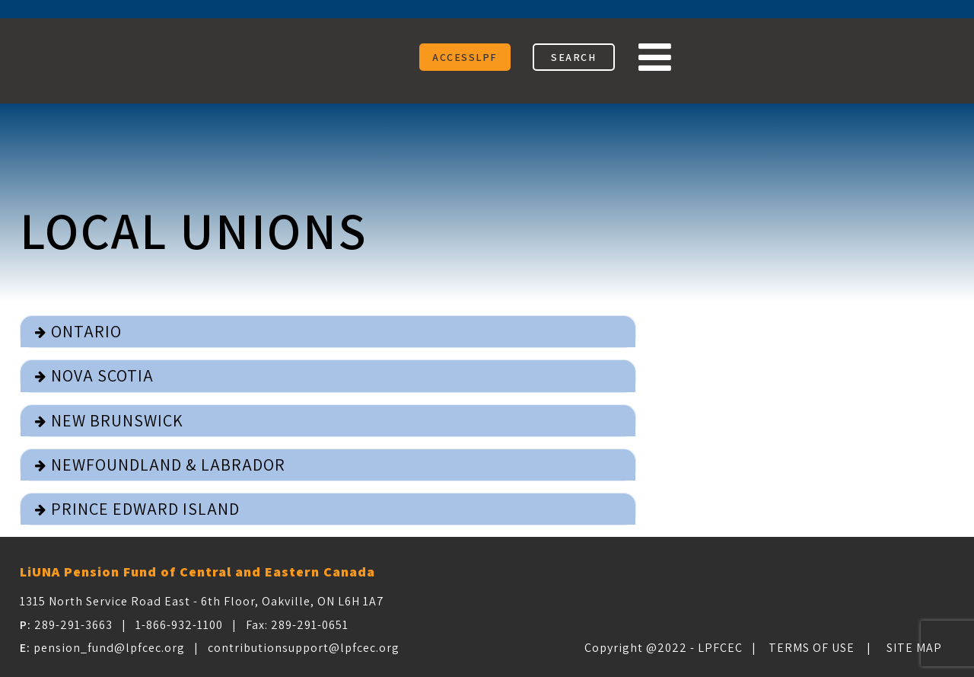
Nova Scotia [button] (102, 375)
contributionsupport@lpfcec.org (303, 648)
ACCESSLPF (465, 57)
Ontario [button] (86, 331)
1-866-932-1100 (179, 625)
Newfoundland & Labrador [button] (168, 464)
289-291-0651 (310, 625)
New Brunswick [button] (117, 420)
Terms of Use (812, 648)
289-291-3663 (73, 625)
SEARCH (573, 57)
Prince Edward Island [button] (145, 508)
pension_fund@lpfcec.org (109, 648)
